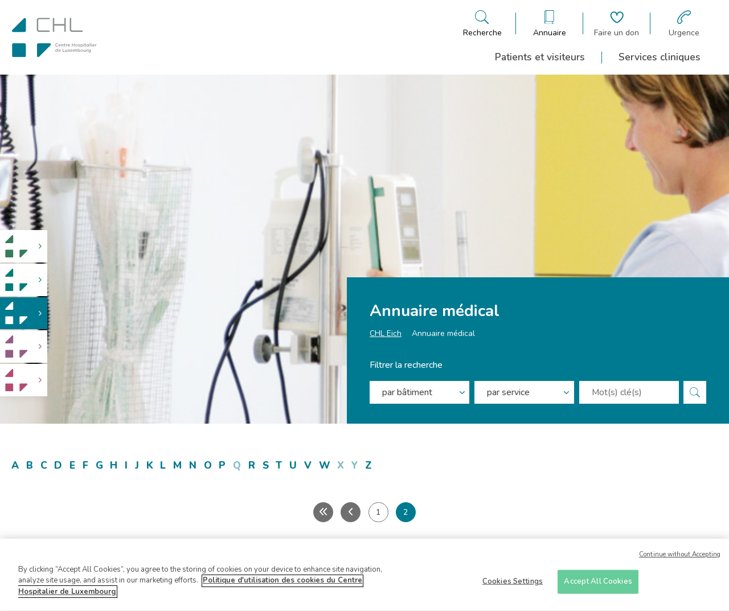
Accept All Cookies (598, 586)
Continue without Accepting (679, 559)
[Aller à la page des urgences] (684, 23)
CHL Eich (386, 333)
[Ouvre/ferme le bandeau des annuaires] (549, 23)
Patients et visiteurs (540, 57)
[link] (23, 246)
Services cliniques (660, 57)
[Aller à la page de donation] (616, 23)
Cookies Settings (512, 586)
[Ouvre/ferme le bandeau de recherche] (482, 23)
